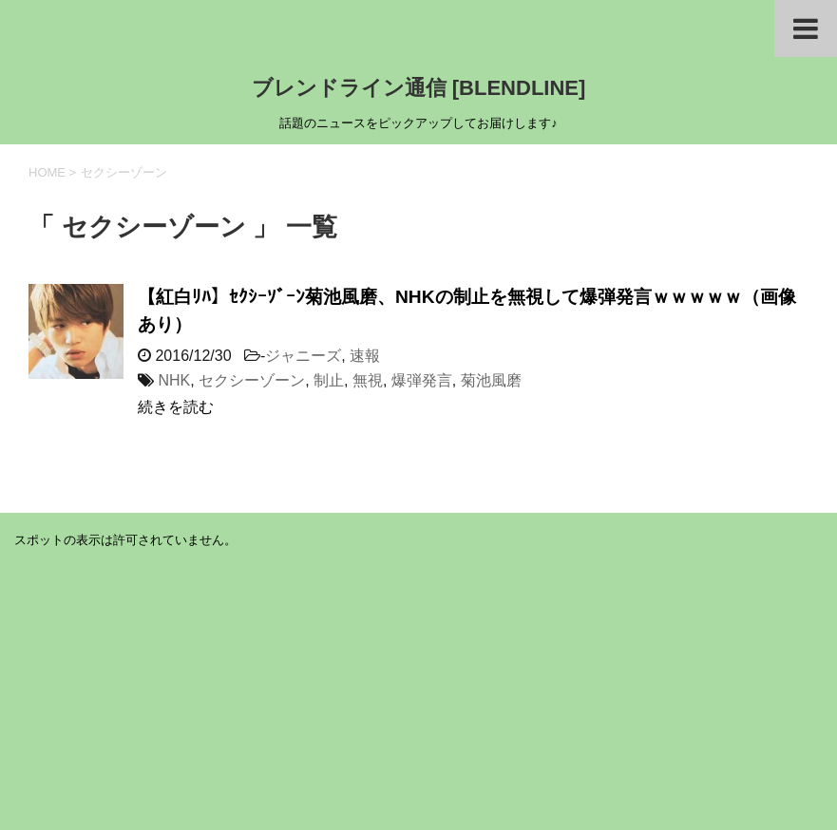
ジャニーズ (303, 356)
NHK (174, 380)
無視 (367, 380)
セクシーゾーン (252, 380)
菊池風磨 (491, 380)
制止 (329, 380)
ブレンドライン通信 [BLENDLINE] (419, 88)
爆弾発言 (421, 380)
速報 (365, 356)
